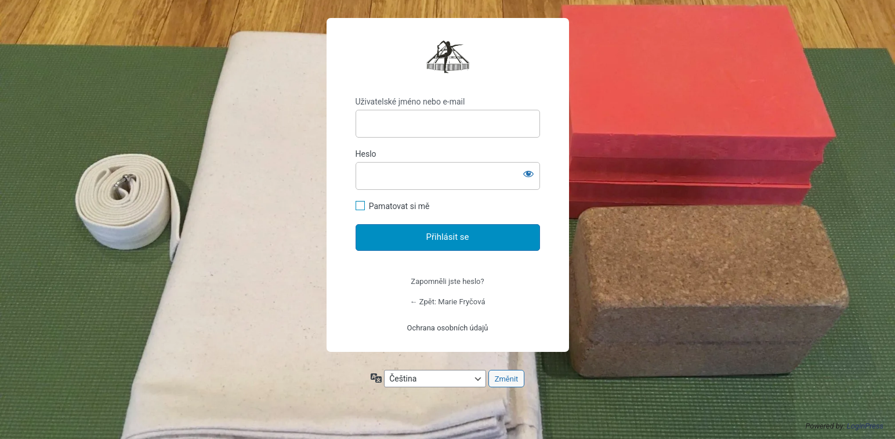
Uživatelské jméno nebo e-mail (410, 101)
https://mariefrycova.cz (447, 57)
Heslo (366, 154)
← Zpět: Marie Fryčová (447, 301)
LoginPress (865, 426)
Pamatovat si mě (399, 206)
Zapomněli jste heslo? (447, 281)
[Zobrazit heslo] (528, 173)
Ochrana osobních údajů (447, 327)
